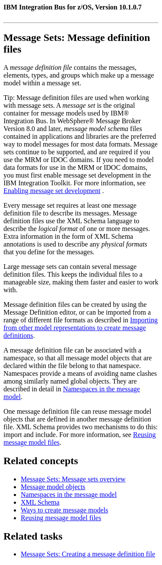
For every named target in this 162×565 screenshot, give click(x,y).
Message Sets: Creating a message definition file (88, 554)
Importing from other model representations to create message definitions (80, 327)
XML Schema (40, 502)
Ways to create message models (64, 510)
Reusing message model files (61, 517)
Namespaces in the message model (69, 494)
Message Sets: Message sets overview (73, 479)
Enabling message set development (51, 190)
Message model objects (53, 486)
